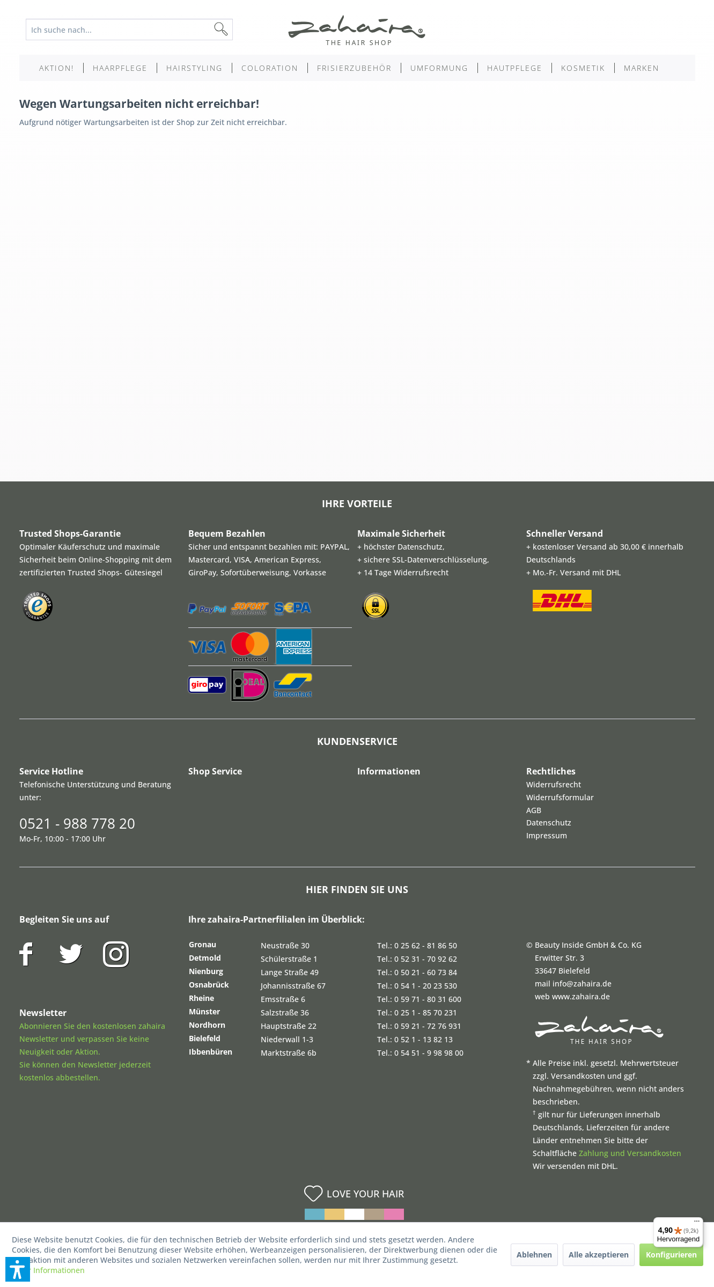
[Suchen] (238, 29)
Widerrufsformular (560, 797)
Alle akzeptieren (599, 1254)
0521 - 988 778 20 (77, 823)
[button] (17, 1269)
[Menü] (696, 1223)
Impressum (546, 835)
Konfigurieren (671, 1254)
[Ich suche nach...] (129, 29)
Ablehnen (534, 1254)
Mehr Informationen (48, 1270)
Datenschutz (548, 822)
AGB (533, 810)
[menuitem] (137, 29)
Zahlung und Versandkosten (630, 1153)
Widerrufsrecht (553, 784)
